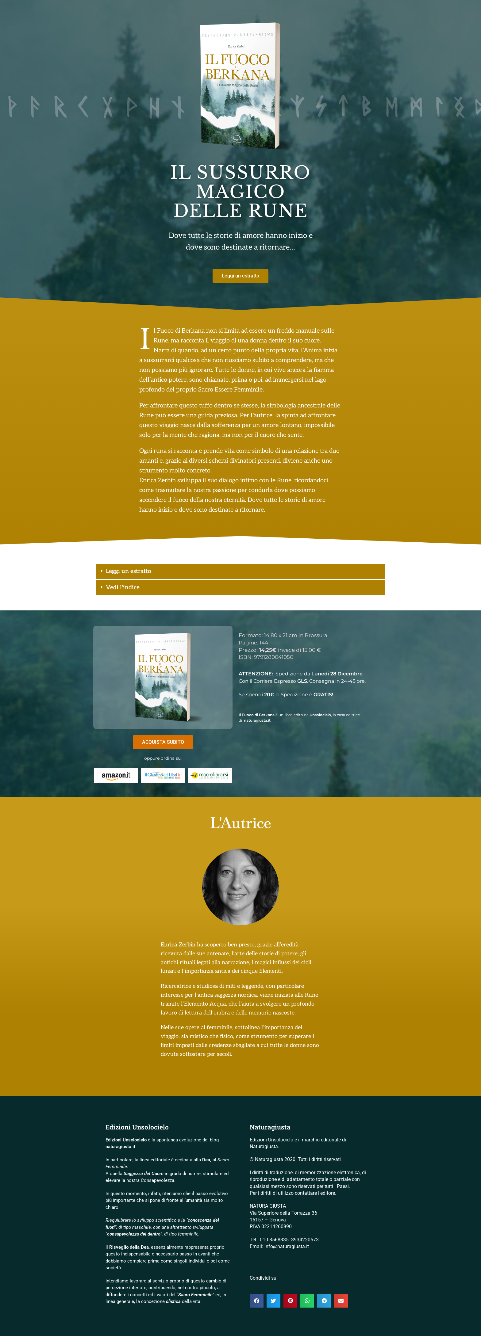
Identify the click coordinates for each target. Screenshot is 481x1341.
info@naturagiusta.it (286, 1252)
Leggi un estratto (139, 572)
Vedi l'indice (130, 591)
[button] (240, 573)
